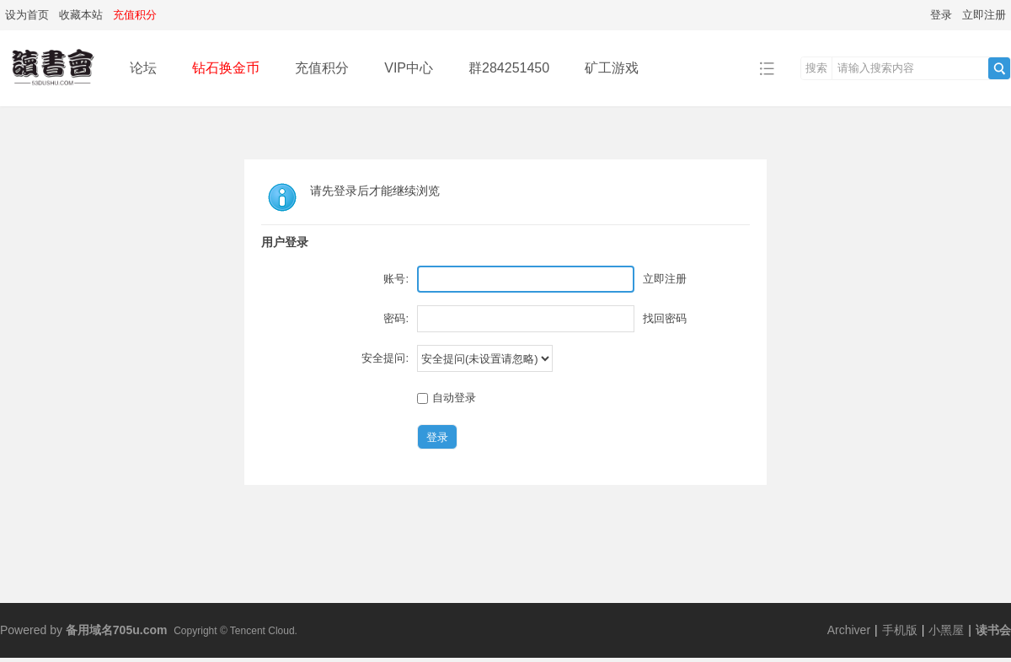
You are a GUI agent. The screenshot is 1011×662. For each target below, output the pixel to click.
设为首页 (27, 14)
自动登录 (446, 397)
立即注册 (984, 14)
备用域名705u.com (117, 630)
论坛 (143, 68)
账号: (396, 278)
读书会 (993, 630)
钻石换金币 (225, 68)
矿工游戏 (612, 68)
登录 (941, 14)
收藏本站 (81, 14)
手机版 (899, 630)
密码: (396, 318)
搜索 (816, 68)
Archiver (848, 630)
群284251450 (508, 68)
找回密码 (665, 318)
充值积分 (322, 68)
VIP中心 (408, 68)
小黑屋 (946, 630)
